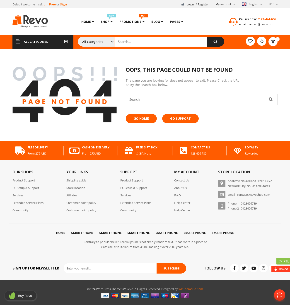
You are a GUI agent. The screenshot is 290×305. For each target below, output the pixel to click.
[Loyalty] (237, 151)
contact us (200, 147)
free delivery (37, 147)
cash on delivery (95, 147)
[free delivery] (20, 151)
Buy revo (25, 295)
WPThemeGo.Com (191, 289)
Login (190, 4)
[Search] (215, 42)
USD (272, 4)
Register (203, 4)
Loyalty (251, 147)
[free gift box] (129, 151)
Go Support (180, 118)
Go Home (141, 118)
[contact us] (183, 151)
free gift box (146, 147)
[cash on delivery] (74, 151)
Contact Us (278, 295)
